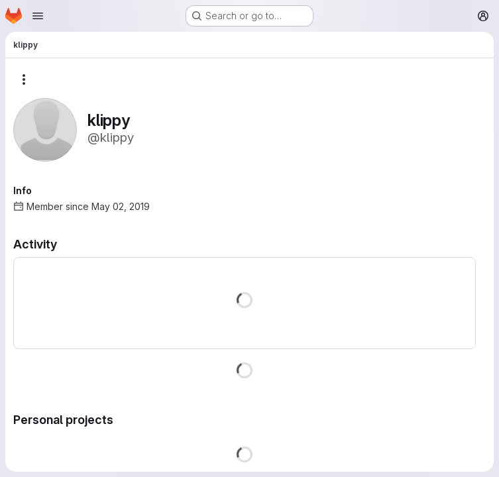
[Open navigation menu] (37, 15)
